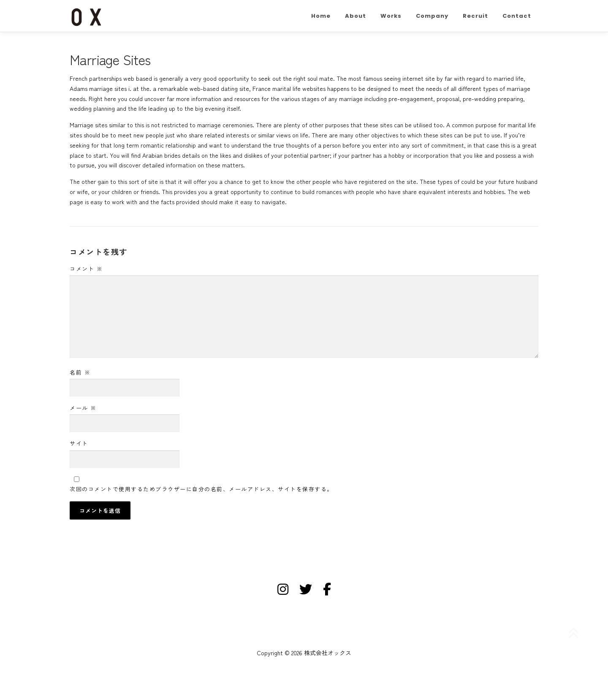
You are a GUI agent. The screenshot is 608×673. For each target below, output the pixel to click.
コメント (86, 269)
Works (391, 16)
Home (321, 16)
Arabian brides (161, 155)
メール (83, 408)
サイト (79, 443)
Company (432, 16)
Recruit (475, 16)
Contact (516, 16)
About (355, 16)
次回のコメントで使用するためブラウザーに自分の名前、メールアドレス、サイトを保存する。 (201, 489)
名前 (80, 372)
